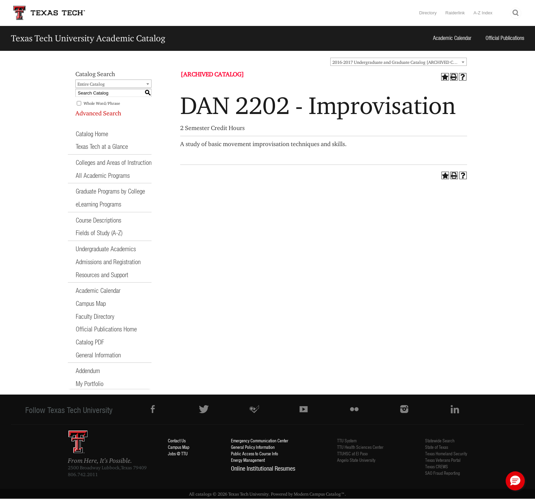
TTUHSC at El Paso (352, 453)
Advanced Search (98, 113)
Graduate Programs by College (110, 191)
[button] (515, 480)
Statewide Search (439, 440)
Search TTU (515, 13)
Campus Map (91, 303)
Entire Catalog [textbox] (91, 84)
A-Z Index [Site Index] (483, 12)
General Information (98, 355)
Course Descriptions (98, 220)
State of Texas (436, 447)
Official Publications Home (106, 329)
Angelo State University (356, 460)
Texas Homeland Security (446, 453)
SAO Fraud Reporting (442, 473)
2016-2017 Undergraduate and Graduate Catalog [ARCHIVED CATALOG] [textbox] (399, 62)
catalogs (204, 494)
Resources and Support (102, 275)
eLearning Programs (98, 204)
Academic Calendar (452, 37)
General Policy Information (253, 447)
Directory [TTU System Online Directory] (427, 12)
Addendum (88, 370)
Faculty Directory (95, 316)
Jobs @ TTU (178, 453)
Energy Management (248, 460)
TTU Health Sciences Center (360, 447)
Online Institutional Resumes (263, 468)
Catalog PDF (90, 342)
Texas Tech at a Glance (102, 146)
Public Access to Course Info (254, 453)
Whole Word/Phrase (102, 103)
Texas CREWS (436, 466)
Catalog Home (92, 134)
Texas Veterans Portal (443, 460)
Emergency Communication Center (259, 440)
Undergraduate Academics (106, 249)
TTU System (347, 440)
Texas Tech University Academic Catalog (88, 38)
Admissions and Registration (108, 262)
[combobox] (398, 62)
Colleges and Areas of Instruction (113, 162)
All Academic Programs (103, 175)
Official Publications (505, 37)
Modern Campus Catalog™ (319, 494)
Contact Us (177, 440)
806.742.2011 (83, 474)
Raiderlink (455, 12)
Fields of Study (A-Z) (99, 233)
